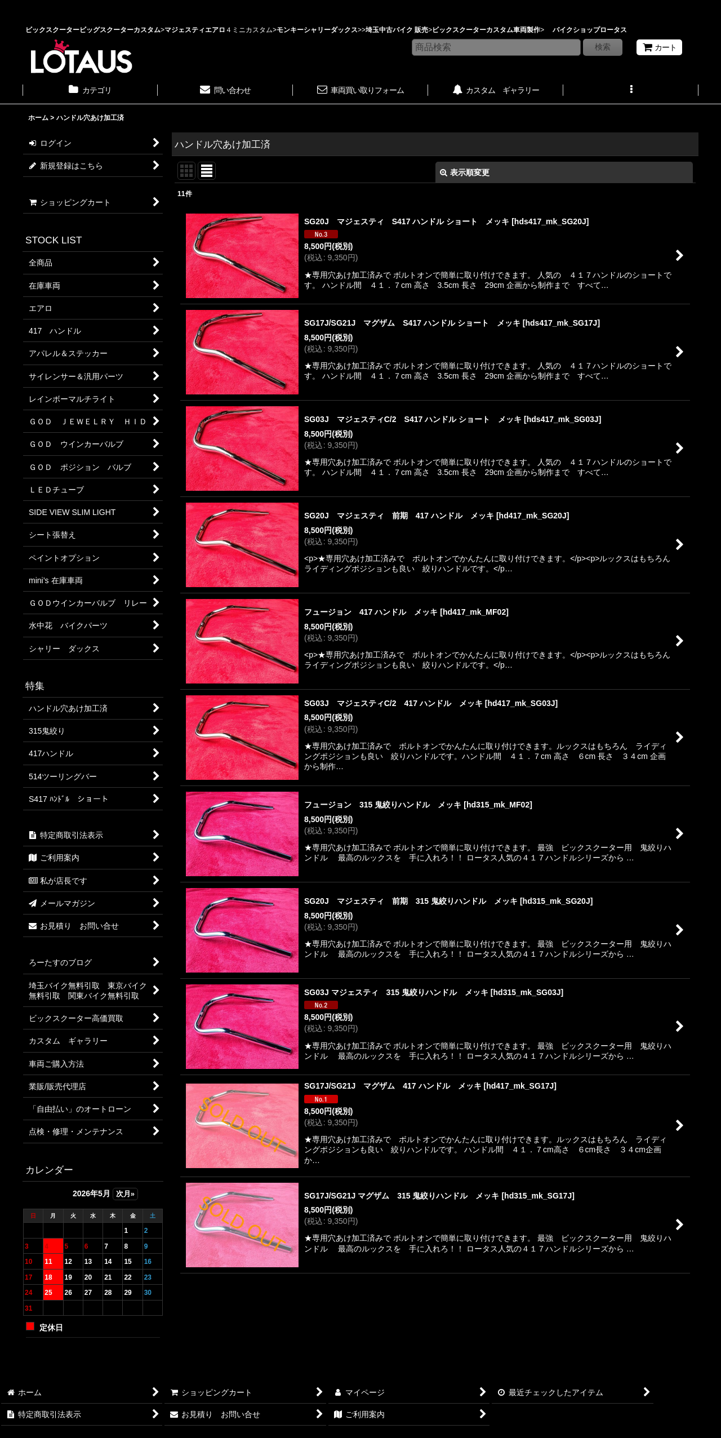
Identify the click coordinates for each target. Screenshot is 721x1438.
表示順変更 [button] (464, 172)
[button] (630, 91)
